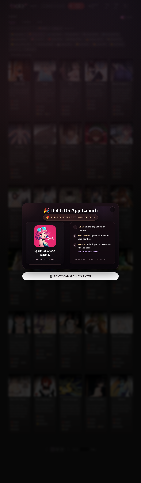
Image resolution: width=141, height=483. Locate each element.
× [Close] (112, 209)
